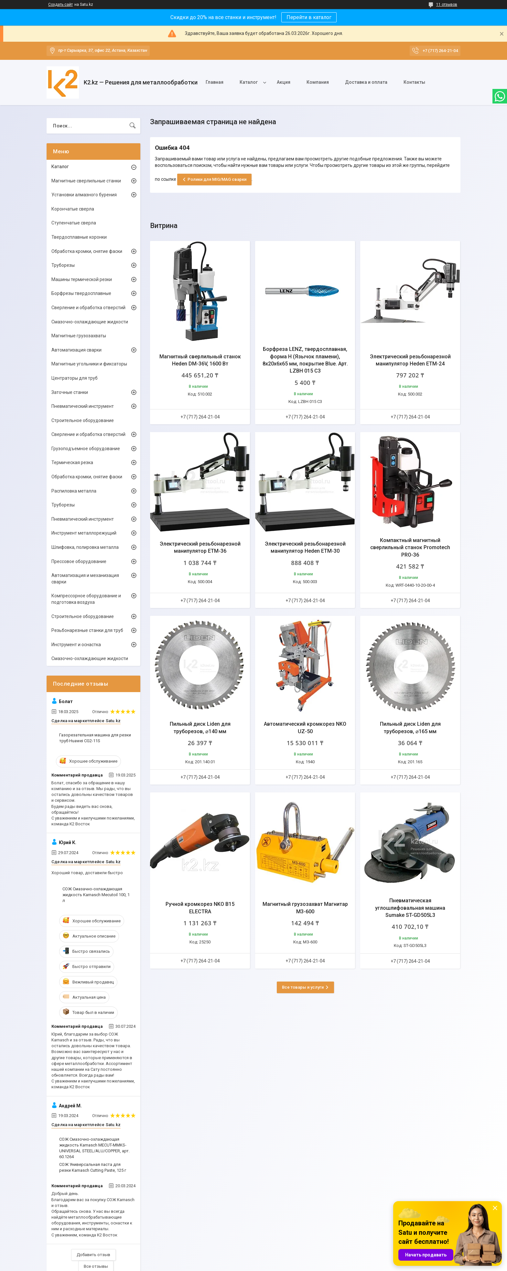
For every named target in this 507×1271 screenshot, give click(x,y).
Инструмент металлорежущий (83, 533)
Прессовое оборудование (78, 561)
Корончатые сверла (72, 209)
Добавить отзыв (93, 1254)
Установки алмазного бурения (84, 194)
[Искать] (132, 126)
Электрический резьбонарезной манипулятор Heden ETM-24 (410, 360)
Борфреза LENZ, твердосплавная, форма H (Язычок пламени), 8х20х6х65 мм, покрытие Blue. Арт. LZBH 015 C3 (305, 360)
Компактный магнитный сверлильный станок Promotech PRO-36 (410, 547)
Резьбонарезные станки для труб (87, 630)
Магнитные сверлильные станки (86, 180)
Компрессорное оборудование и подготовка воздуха (86, 599)
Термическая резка (72, 462)
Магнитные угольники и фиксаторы (89, 363)
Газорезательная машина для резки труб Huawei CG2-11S (95, 738)
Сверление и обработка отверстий (88, 307)
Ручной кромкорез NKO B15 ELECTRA (200, 907)
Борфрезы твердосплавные (81, 293)
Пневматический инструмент (82, 406)
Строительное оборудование (82, 420)
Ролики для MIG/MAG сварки (217, 179)
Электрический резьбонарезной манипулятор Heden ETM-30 (305, 547)
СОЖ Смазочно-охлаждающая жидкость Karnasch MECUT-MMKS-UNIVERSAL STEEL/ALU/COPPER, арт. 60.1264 (94, 1148)
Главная (214, 82)
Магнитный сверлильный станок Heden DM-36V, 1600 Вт (200, 360)
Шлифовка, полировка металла (85, 547)
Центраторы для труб (74, 378)
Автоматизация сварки (76, 350)
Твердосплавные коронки (79, 237)
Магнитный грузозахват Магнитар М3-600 (305, 907)
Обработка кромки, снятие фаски (86, 251)
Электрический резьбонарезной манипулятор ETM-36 (200, 547)
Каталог (249, 82)
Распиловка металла (73, 491)
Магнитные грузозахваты (78, 335)
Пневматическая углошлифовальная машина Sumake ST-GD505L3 (410, 907)
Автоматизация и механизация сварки (85, 578)
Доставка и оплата (366, 82)
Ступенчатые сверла (73, 222)
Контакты (414, 82)
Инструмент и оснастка (76, 644)
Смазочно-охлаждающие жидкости (89, 321)
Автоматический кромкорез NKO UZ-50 (305, 727)
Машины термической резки (81, 279)
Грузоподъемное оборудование (85, 448)
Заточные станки (69, 392)
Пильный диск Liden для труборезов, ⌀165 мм (410, 727)
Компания (318, 82)
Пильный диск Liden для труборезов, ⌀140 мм (200, 727)
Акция (283, 82)
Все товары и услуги (303, 987)
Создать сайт (60, 4)
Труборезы (63, 265)
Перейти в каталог (308, 17)
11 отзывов (446, 4)
